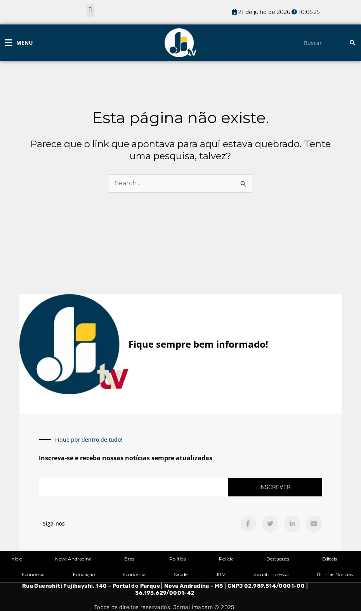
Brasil (130, 559)
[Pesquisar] (352, 43)
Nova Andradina (73, 559)
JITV (220, 574)
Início (16, 559)
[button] (90, 10)
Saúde (180, 574)
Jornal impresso (270, 574)
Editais (329, 559)
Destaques (277, 559)
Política (177, 559)
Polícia (226, 559)
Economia (33, 574)
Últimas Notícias (335, 574)
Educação (84, 574)
